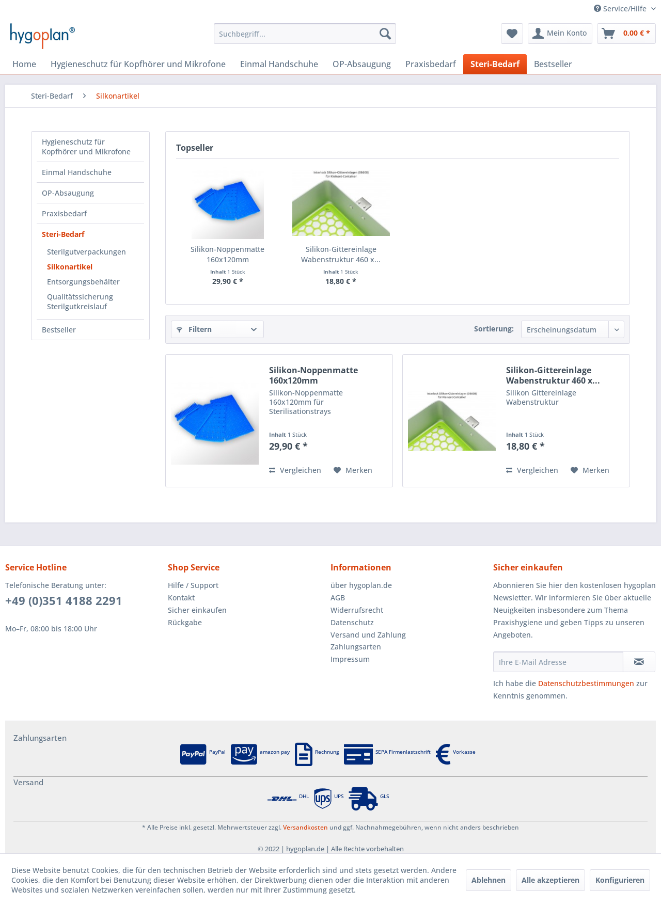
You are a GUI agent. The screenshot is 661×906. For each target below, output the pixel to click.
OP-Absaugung (68, 193)
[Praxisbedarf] (430, 64)
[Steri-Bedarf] (495, 64)
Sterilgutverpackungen (86, 252)
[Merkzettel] (512, 33)
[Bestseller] (553, 64)
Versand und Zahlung (368, 635)
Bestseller (59, 330)
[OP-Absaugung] (361, 64)
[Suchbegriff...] (305, 33)
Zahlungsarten (355, 646)
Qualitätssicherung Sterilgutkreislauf (80, 301)
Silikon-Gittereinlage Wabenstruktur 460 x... (341, 254)
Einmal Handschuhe (77, 172)
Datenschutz (352, 622)
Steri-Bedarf (63, 234)
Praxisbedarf (64, 213)
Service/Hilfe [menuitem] (621, 8)
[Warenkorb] (626, 33)
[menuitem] (305, 33)
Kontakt (181, 597)
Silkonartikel (69, 267)
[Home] (24, 64)
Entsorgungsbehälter (83, 282)
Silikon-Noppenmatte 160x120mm (227, 254)
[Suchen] (385, 33)
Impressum (350, 659)
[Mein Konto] (560, 33)
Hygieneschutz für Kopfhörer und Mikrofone (86, 146)
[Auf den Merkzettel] (353, 470)
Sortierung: (494, 328)
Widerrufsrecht (356, 610)
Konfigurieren (619, 880)
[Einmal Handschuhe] (279, 64)
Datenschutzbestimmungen (586, 683)
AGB (337, 597)
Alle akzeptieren (550, 880)
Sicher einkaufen (197, 610)
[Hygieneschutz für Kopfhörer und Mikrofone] (138, 64)
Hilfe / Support (193, 585)
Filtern (194, 329)
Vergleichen (295, 470)
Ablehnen (488, 880)
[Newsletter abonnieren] (639, 661)
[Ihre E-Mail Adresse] (558, 661)
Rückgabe (185, 622)
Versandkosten (305, 827)
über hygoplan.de (361, 585)
